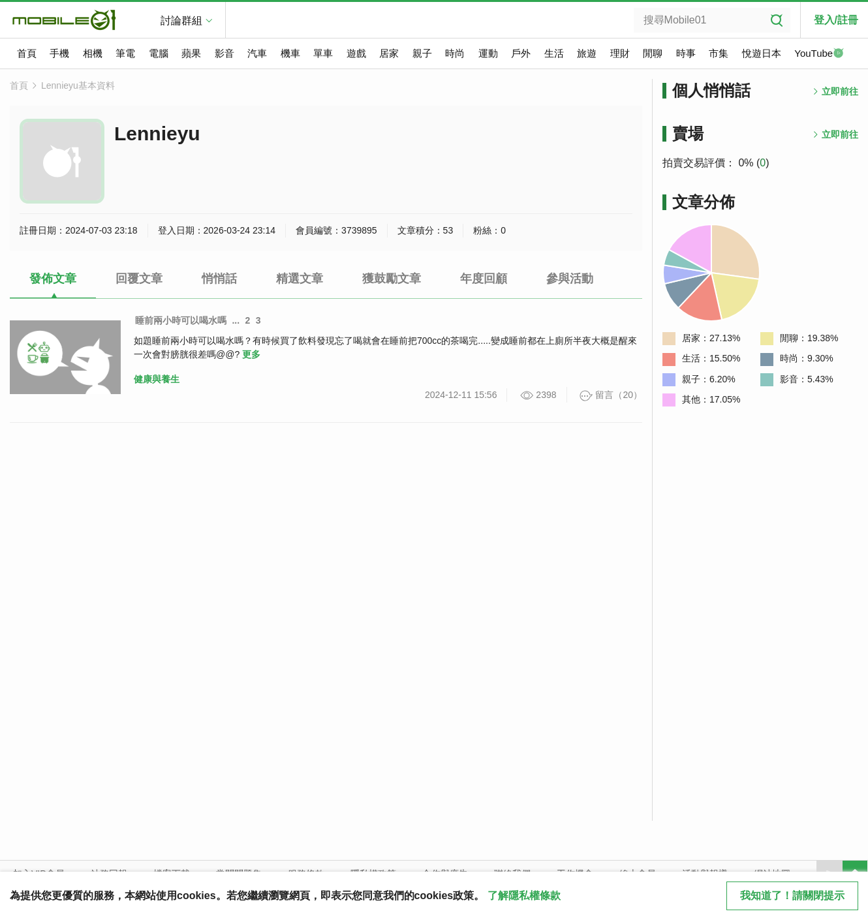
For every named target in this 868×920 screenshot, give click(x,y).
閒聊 (652, 53)
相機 (92, 53)
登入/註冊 (836, 19)
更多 (251, 354)
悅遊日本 (761, 53)
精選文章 (299, 278)
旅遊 (587, 53)
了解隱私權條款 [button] (524, 895)
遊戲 (356, 53)
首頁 (27, 53)
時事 (686, 53)
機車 (290, 53)
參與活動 (569, 278)
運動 (488, 53)
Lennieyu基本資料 (78, 85)
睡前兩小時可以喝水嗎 (180, 320)
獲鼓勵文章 (391, 278)
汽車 (257, 53)
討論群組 (181, 20)
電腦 (158, 53)
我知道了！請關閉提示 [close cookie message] (792, 895)
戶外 (521, 53)
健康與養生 (156, 379)
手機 (59, 53)
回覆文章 (139, 278)
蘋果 (191, 53)
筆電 (125, 53)
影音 (224, 53)
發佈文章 (52, 278)
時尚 (455, 53)
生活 (554, 53)
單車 (323, 53)
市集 (718, 53)
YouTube (819, 54)
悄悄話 (219, 278)
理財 (620, 53)
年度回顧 (483, 278)
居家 (389, 53)
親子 (422, 53)
